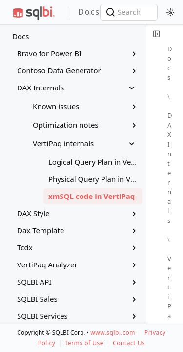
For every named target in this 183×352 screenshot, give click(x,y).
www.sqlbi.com (112, 333)
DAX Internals (170, 168)
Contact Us (129, 343)
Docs (20, 36)
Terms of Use (84, 343)
